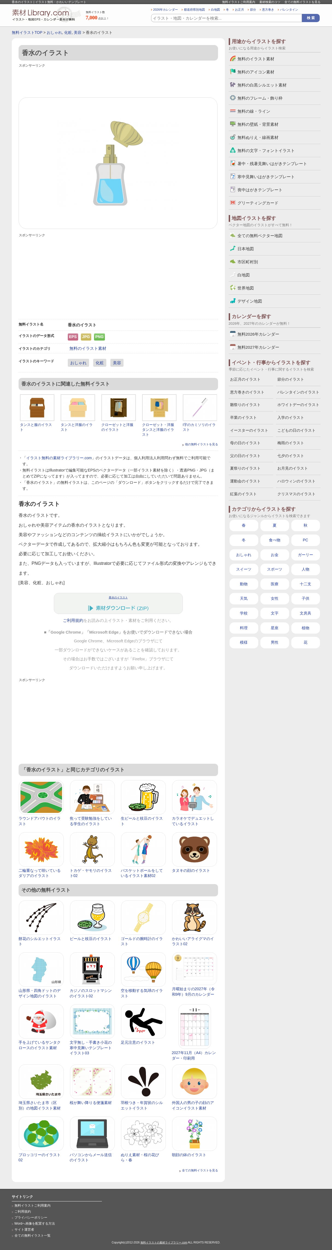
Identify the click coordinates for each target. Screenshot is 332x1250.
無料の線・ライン (253, 111)
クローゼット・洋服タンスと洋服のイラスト (158, 430)
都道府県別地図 (194, 9)
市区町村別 (247, 261)
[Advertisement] (118, 81)
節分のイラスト (290, 379)
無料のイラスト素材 (87, 348)
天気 (244, 598)
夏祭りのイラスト (245, 468)
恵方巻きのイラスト (247, 392)
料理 (244, 628)
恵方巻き (268, 9)
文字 (274, 613)
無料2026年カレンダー (258, 334)
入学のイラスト (290, 417)
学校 (244, 613)
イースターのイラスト (249, 430)
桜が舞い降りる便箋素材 (91, 1102)
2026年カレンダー (165, 9)
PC (305, 540)
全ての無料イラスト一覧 (32, 1235)
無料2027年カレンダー (258, 347)
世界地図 (245, 288)
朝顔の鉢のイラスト (189, 1155)
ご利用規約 (73, 620)
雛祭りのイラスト (245, 404)
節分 (253, 9)
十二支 (305, 584)
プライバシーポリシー (30, 1217)
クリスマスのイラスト (296, 494)
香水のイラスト (118, 597)
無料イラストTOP (27, 32)
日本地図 (245, 248)
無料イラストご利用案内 (238, 2)
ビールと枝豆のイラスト (91, 938)
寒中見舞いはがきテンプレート (266, 176)
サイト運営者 (24, 1229)
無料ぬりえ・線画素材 (257, 137)
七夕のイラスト (290, 456)
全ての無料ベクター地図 (260, 235)
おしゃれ (54, 32)
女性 (274, 598)
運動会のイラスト (245, 481)
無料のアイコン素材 (255, 72)
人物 (305, 569)
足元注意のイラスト (138, 1042)
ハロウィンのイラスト (296, 481)
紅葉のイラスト (243, 494)
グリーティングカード (257, 203)
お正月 (239, 9)
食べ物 (274, 540)
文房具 (305, 613)
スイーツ (243, 569)
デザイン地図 (249, 301)
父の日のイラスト (245, 456)
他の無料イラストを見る (201, 444)
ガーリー (305, 555)
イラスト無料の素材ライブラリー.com (59, 458)
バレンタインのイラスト (298, 392)
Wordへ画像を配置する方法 (34, 1223)
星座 (274, 628)
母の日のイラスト (245, 443)
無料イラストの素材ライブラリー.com (163, 1242)
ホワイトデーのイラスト (298, 404)
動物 (244, 584)
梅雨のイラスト (290, 443)
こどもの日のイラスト (296, 430)
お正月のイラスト (245, 379)
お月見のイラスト (292, 468)
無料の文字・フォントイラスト (266, 150)
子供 (305, 598)
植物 (305, 628)
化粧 (68, 32)
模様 (244, 642)
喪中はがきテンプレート (260, 189)
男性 (274, 642)
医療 (274, 584)
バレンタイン (289, 9)
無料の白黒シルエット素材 (262, 85)
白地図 (215, 9)
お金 (274, 555)
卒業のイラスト (243, 417)
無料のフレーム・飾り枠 (260, 98)
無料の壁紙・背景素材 (257, 124)
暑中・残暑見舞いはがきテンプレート (272, 163)
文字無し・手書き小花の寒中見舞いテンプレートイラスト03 (91, 1047)
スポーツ (274, 569)
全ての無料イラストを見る (302, 2)
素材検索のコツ (269, 2)
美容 (77, 32)
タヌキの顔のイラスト (191, 870)
